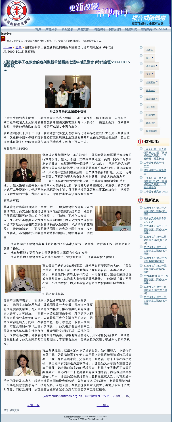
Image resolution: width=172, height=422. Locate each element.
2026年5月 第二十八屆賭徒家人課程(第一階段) (155, 211)
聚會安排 (83, 29)
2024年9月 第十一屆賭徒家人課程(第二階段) (155, 290)
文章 (19, 47)
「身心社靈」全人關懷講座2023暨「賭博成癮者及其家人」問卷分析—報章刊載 (155, 154)
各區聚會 (152, 82)
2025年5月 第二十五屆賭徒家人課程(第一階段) (155, 268)
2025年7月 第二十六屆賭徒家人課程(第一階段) (155, 250)
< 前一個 (34, 405)
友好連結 (150, 107)
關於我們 (115, 29)
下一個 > (103, 405)
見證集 (149, 50)
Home (7, 47)
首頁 (38, 29)
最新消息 (67, 29)
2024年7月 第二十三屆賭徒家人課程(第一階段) (155, 300)
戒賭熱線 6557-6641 (154, 29)
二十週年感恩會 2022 (156, 191)
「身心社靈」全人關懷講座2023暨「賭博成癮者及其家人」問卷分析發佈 (155, 183)
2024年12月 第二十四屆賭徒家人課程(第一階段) (156, 279)
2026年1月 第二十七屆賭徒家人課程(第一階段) (155, 229)
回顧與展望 (151, 131)
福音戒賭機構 (148, 18)
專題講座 (152, 66)
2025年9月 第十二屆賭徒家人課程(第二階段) (155, 239)
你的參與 (99, 29)
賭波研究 (131, 29)
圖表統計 (152, 90)
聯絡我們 (150, 123)
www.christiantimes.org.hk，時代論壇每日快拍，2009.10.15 (86, 396)
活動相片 (150, 115)
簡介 (149, 58)
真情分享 (51, 29)
